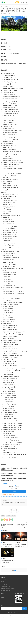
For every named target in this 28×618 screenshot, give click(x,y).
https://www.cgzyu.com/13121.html (10, 502)
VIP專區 (4, 13)
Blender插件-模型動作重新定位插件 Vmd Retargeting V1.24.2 (7, 526)
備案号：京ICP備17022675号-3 (14, 612)
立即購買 (14, 491)
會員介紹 (3, 596)
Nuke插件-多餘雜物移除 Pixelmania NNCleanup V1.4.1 (21, 526)
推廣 (9, 13)
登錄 (15, 570)
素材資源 (8, 515)
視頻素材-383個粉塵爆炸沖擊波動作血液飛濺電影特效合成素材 (6, 545)
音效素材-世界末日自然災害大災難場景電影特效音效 (20, 545)
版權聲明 (3, 597)
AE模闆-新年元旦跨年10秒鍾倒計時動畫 (7, 561)
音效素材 (14, 515)
